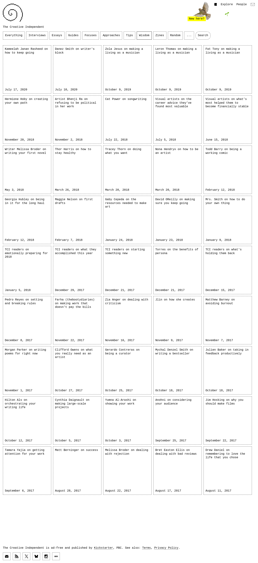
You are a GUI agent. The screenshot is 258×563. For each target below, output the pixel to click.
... (189, 35)
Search (203, 35)
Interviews (37, 35)
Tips (129, 35)
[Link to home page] (13, 13)
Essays (57, 35)
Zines (160, 35)
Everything (13, 35)
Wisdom (144, 35)
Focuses (91, 35)
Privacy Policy (166, 548)
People (241, 4)
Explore (227, 4)
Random (175, 35)
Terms (146, 548)
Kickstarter (103, 548)
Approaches (111, 35)
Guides (73, 35)
